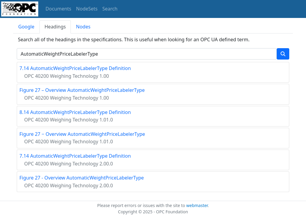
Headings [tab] (55, 26)
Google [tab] (26, 26)
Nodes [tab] (83, 26)
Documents (58, 8)
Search (110, 8)
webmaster (197, 205)
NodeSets (87, 8)
